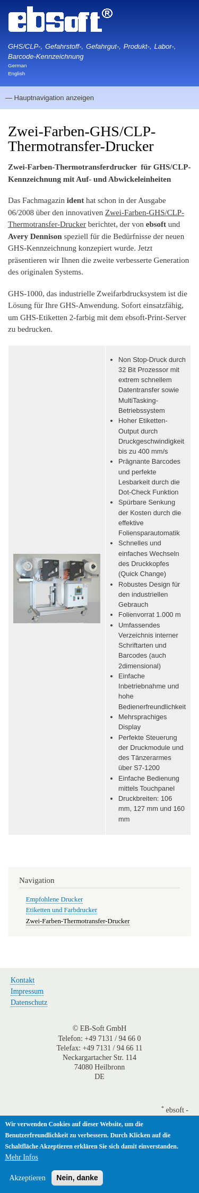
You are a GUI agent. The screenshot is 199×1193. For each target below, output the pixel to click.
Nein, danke (77, 1178)
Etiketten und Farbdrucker (61, 910)
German (17, 65)
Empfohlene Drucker (54, 899)
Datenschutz (29, 1002)
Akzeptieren (27, 1179)
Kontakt (22, 980)
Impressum (27, 991)
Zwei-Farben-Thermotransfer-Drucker (78, 921)
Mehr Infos (21, 1158)
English (16, 73)
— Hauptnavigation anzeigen (49, 98)
